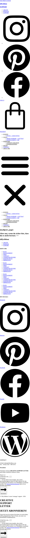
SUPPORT (3, 7)
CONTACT (6, 147)
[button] (15, 180)
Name (1, 475)
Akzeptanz (2, 478)
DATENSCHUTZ (7, 258)
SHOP (4, 254)
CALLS (5, 137)
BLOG (5, 251)
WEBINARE (6, 141)
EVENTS (5, 134)
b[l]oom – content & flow (13, 135)
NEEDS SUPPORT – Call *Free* (15, 138)
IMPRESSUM (7, 260)
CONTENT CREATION (12, 143)
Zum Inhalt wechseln (5, 0)
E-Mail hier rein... (5, 476)
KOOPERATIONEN (11, 144)
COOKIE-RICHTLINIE (9, 257)
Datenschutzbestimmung (13, 484)
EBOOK (5, 145)
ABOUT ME (6, 148)
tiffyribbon (3, 4)
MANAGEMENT (7, 253)
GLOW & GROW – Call (12, 140)
